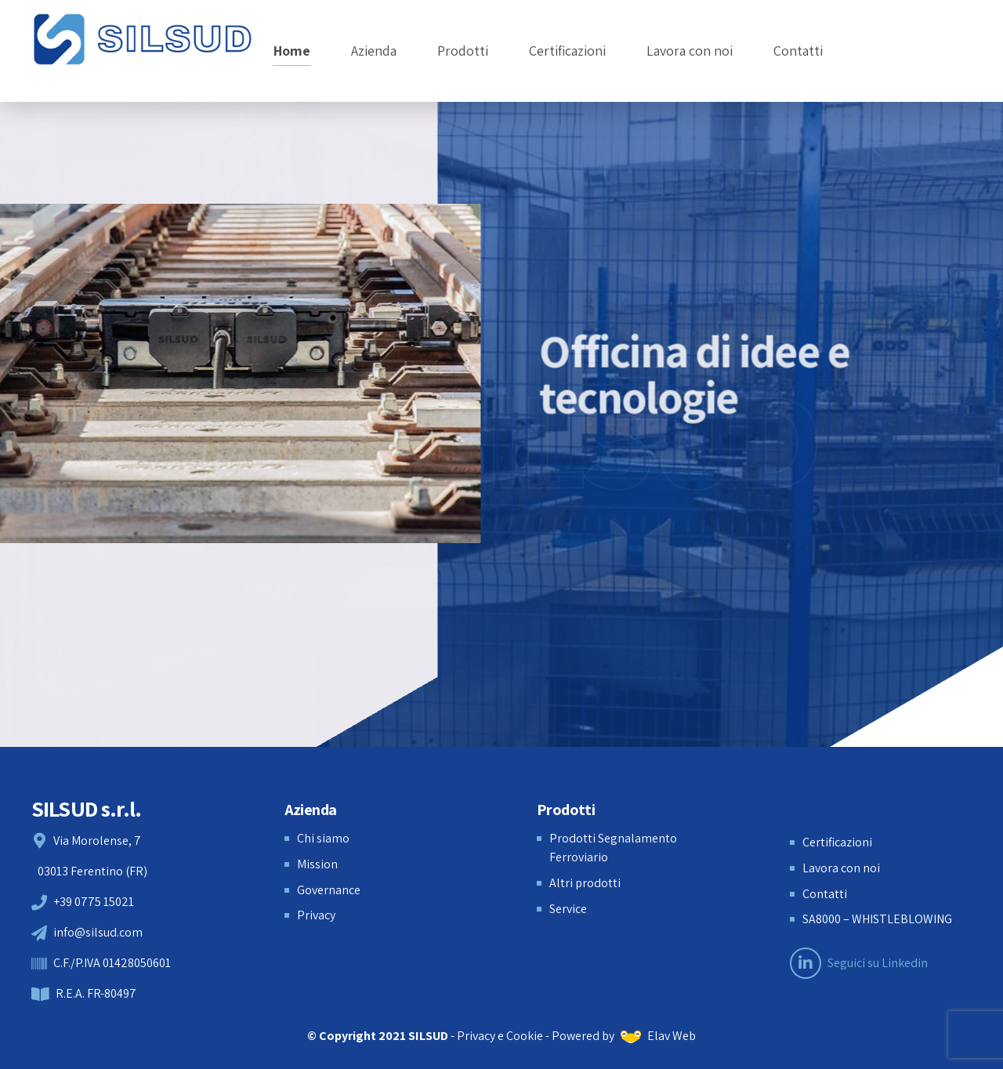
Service (568, 908)
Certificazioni (567, 51)
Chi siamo (323, 838)
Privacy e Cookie (500, 1035)
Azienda (373, 51)
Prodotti (462, 51)
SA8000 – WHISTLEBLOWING (877, 919)
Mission (317, 864)
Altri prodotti (585, 883)
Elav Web (658, 1035)
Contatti (798, 51)
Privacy (316, 915)
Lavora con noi (689, 51)
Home (291, 51)
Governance (328, 890)
